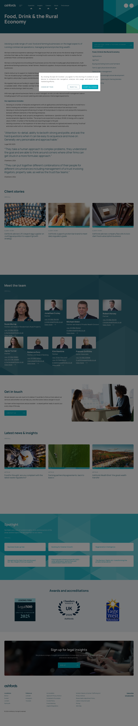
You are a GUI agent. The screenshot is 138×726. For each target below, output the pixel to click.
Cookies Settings (47, 87)
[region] (69, 82)
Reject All (73, 87)
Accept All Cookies (90, 87)
